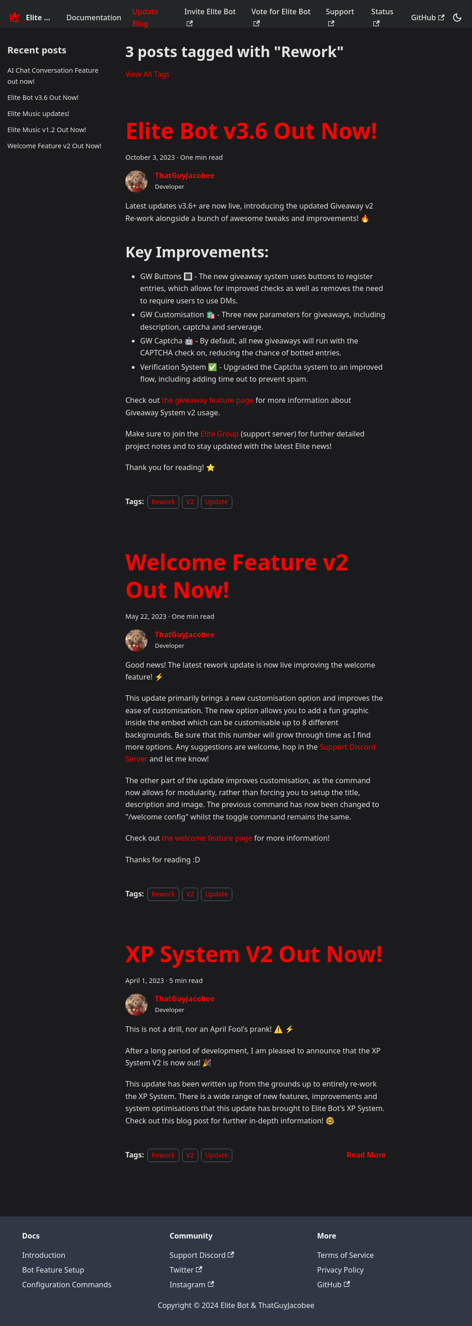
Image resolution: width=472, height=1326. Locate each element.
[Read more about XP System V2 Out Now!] (366, 1155)
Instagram (192, 1284)
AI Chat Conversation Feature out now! (53, 76)
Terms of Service (345, 1255)
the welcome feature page (207, 838)
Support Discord (202, 1255)
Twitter (186, 1270)
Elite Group (220, 434)
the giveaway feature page (208, 400)
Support (340, 16)
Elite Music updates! (38, 113)
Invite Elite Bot (210, 16)
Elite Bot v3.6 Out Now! (42, 97)
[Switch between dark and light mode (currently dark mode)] (457, 17)
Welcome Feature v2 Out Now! (54, 145)
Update (216, 501)
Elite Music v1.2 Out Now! (46, 129)
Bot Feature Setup (53, 1270)
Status (383, 16)
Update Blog (145, 17)
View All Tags (147, 74)
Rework (163, 501)
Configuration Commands (67, 1284)
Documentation (93, 17)
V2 (190, 501)
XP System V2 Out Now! (253, 954)
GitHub (427, 17)
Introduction (43, 1255)
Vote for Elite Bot (281, 16)
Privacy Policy (340, 1270)
